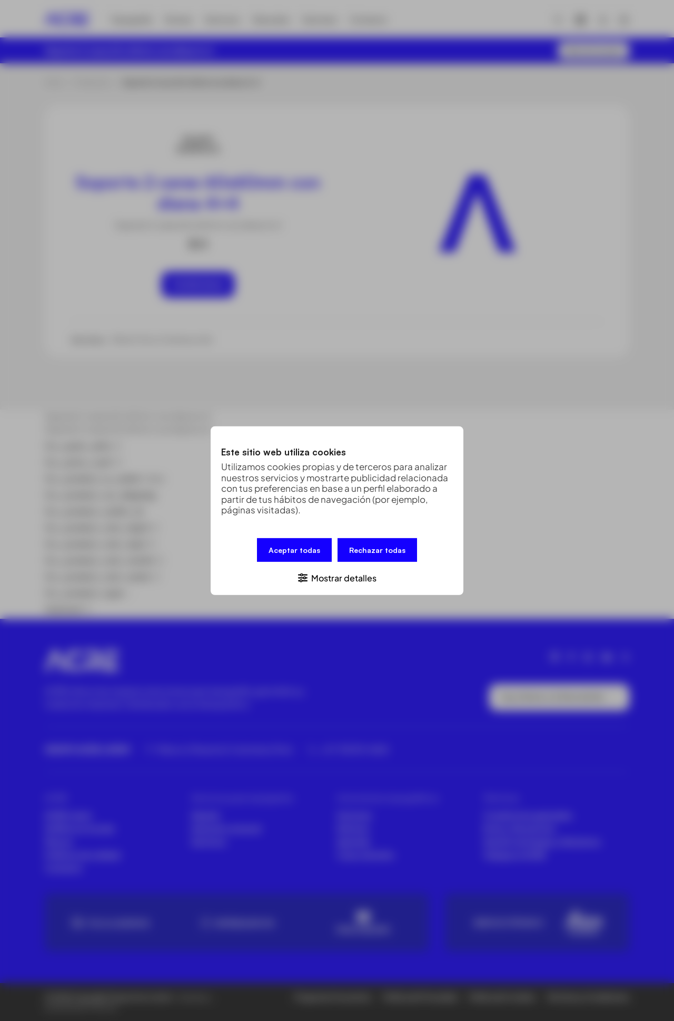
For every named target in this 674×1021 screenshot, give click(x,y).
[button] (337, 577)
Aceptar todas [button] (294, 549)
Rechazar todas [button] (377, 549)
